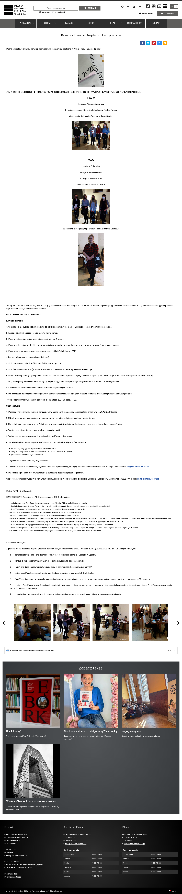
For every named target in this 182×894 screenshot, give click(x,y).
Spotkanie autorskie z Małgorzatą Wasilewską (90, 731)
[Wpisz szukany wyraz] (55, 8)
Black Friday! (13, 731)
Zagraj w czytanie (132, 731)
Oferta (47, 23)
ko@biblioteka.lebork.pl (138, 466)
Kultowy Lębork (134, 23)
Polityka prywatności (12, 877)
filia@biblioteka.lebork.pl (134, 843)
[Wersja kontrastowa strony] (122, 6)
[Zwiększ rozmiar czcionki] (140, 6)
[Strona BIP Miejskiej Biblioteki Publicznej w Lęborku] (165, 6)
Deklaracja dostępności (14, 874)
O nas (112, 23)
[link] (174, 6)
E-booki (91, 23)
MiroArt (173, 891)
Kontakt (156, 23)
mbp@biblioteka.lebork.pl (16, 856)
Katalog (69, 23)
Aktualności (25, 23)
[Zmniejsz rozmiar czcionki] (128, 6)
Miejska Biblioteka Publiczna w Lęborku (32, 891)
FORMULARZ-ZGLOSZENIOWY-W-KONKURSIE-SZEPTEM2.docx (93, 650)
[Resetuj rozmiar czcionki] (134, 6)
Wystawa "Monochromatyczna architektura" (31, 801)
